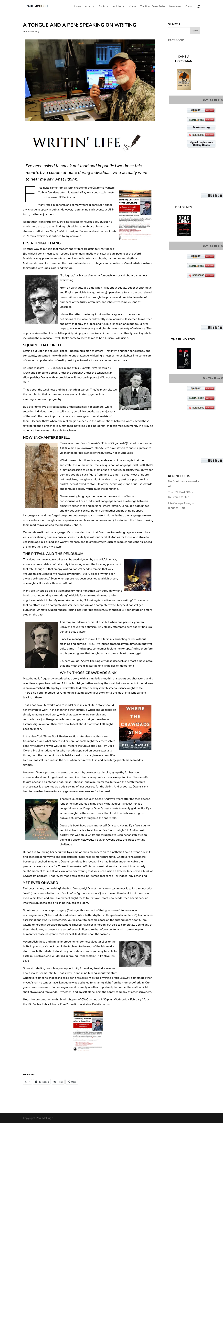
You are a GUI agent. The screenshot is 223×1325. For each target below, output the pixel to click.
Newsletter (175, 6)
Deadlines (183, 207)
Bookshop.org (201, 127)
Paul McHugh (33, 31)
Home (77, 6)
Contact (189, 6)
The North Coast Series (152, 6)
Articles (117, 6)
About (88, 6)
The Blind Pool (183, 339)
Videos (132, 6)
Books (102, 6)
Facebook (176, 40)
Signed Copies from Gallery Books (201, 143)
